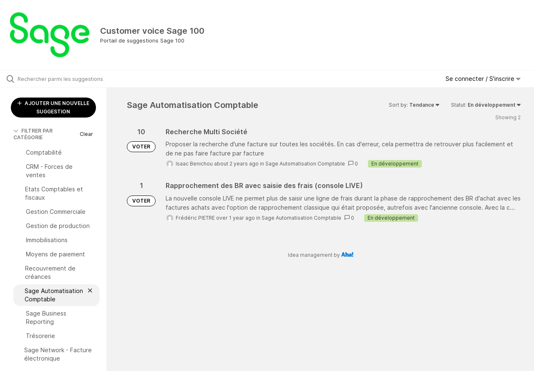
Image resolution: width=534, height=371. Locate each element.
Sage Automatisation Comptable (305, 163)
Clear (86, 134)
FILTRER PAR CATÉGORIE (33, 134)
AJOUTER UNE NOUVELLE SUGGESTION (53, 107)
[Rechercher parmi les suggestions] (63, 79)
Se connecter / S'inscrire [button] (483, 78)
